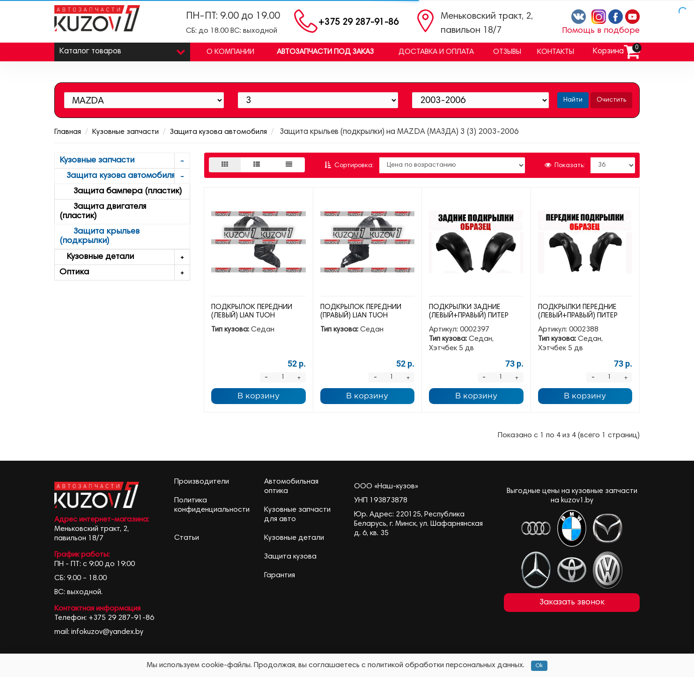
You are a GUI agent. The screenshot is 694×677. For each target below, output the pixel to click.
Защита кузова (290, 556)
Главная (67, 132)
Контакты (555, 52)
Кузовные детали (124, 257)
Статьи (186, 538)
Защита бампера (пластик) (120, 191)
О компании (230, 52)
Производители (201, 482)
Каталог (122, 49)
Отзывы (507, 52)
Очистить (611, 100)
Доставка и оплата (436, 52)
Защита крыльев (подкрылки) (99, 236)
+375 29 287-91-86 (358, 22)
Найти (573, 100)
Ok (539, 666)
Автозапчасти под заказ (325, 52)
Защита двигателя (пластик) (102, 212)
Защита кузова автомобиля (218, 132)
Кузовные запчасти (125, 132)
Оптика (124, 272)
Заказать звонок (572, 602)
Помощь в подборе (601, 31)
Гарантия (279, 575)
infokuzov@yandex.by (107, 632)
